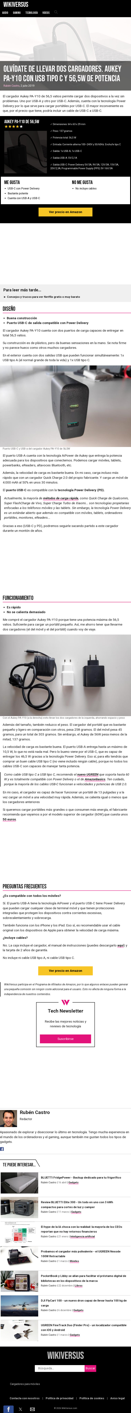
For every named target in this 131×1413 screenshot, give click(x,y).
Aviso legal (117, 1398)
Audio (5, 13)
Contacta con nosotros (25, 1398)
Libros (78, 1285)
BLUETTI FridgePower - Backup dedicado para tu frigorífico (81, 1177)
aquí (120, 945)
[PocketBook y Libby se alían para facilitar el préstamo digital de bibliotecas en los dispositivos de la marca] (19, 1281)
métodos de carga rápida (60, 498)
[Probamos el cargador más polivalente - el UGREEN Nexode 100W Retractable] (19, 1256)
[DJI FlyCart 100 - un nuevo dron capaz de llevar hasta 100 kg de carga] (19, 1306)
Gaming (17, 13)
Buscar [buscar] (90, 1368)
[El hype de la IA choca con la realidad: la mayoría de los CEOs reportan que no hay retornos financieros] (19, 1232)
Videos (45, 13)
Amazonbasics (95, 779)
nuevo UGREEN (87, 774)
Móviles (74, 1261)
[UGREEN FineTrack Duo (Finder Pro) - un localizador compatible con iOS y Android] (19, 1330)
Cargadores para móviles (25, 1384)
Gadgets (73, 1182)
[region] (65, 254)
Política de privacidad (59, 1398)
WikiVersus (65, 1356)
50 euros (9, 819)
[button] (8, 1409)
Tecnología (31, 13)
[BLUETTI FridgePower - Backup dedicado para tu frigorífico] (19, 1182)
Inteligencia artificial (82, 1236)
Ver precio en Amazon (65, 212)
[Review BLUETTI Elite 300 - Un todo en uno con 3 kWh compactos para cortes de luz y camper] (19, 1207)
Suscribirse (65, 1039)
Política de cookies (91, 1398)
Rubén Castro (11, 85)
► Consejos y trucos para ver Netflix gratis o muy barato (41, 297)
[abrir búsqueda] (55, 12)
